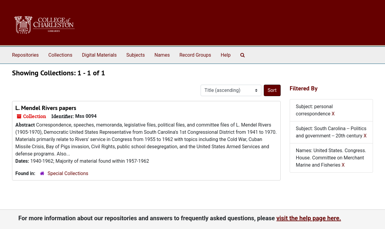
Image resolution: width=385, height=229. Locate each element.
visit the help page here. (308, 218)
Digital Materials (99, 55)
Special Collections (68, 173)
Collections (60, 55)
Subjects (135, 55)
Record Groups (195, 55)
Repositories (25, 55)
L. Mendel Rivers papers (45, 108)
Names (162, 55)
